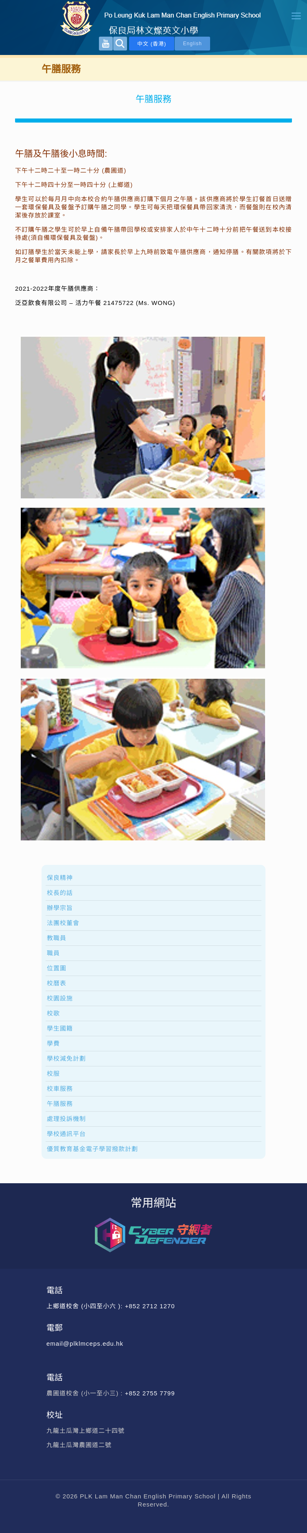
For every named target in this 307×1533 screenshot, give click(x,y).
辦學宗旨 (60, 907)
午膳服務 (60, 1103)
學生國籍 (60, 1028)
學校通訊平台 (66, 1133)
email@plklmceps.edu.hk (84, 1343)
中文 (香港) (151, 44)
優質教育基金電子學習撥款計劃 (92, 1148)
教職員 (56, 937)
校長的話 (60, 892)
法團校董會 (63, 922)
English (192, 43)
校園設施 (60, 998)
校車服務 (60, 1088)
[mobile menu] (296, 16)
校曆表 (56, 983)
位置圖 (56, 968)
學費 (53, 1043)
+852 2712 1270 (150, 1306)
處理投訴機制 (66, 1118)
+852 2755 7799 (151, 1393)
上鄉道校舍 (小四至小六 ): (85, 1306)
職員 (53, 953)
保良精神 (60, 877)
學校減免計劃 (66, 1058)
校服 (53, 1073)
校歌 (53, 1013)
